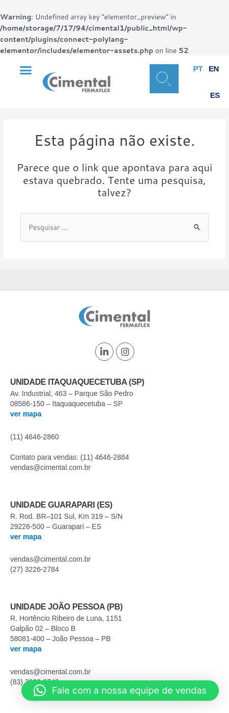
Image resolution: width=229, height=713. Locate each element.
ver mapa (25, 414)
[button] (26, 70)
